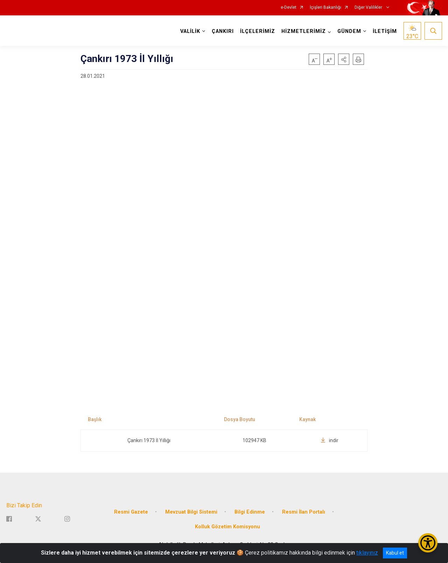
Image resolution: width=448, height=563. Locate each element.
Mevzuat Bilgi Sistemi (191, 512)
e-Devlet (288, 7)
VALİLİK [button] (190, 31)
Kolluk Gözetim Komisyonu (227, 527)
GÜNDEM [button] (349, 31)
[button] (343, 59)
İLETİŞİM (385, 31)
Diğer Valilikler (369, 7)
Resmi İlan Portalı (303, 512)
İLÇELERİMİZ (257, 31)
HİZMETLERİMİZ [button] (303, 31)
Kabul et (395, 553)
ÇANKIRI (223, 31)
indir (329, 440)
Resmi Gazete (131, 512)
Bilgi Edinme (249, 512)
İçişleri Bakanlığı (325, 7)
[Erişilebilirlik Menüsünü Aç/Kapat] (428, 542)
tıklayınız (367, 552)
